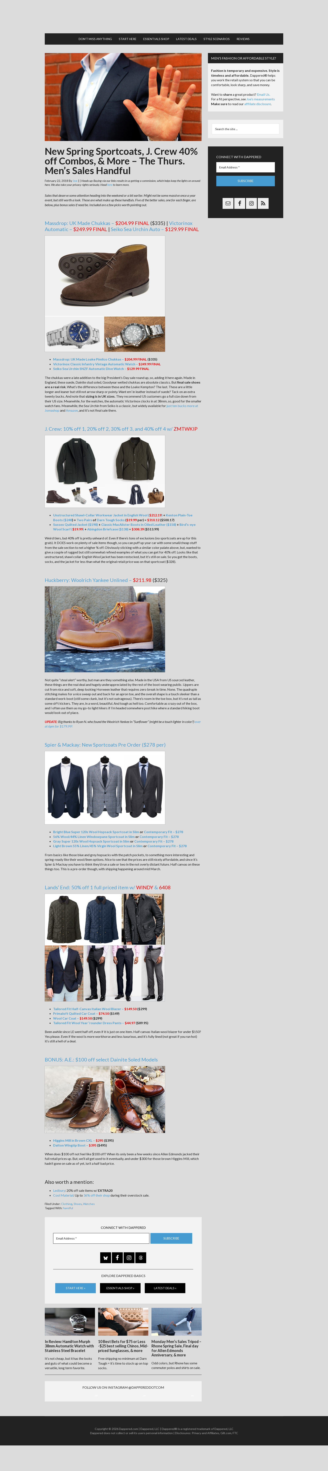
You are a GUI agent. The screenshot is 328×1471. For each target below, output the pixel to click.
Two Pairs (84, 518)
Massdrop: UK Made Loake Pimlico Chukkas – (95, 357)
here (109, 183)
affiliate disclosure (257, 102)
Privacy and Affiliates (205, 1458)
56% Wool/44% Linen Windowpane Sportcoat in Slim (94, 834)
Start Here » (75, 1286)
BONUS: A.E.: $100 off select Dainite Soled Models (101, 1058)
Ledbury (59, 1189)
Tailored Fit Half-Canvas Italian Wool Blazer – (95, 1007)
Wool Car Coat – (72, 1016)
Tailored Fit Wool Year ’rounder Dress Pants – (94, 1021)
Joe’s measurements (260, 97)
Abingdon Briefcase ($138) (107, 527)
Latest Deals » (165, 1286)
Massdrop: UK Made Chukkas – (89, 221)
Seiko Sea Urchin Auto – (147, 227)
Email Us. (263, 92)
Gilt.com (225, 1458)
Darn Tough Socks (111, 518)
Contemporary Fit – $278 (163, 830)
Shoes (78, 1202)
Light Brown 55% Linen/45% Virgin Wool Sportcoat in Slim (98, 844)
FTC (235, 1458)
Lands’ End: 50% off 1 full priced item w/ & (108, 885)
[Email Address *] (101, 1236)
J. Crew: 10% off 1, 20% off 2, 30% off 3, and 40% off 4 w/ (121, 427)
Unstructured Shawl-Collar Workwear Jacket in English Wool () (108, 513)
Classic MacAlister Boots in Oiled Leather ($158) (138, 523)
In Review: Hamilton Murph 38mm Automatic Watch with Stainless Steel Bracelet (69, 1343)
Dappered (164, 15)
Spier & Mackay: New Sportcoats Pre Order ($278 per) (105, 743)
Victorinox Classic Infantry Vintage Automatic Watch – (102, 362)
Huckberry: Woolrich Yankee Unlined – (98, 578)
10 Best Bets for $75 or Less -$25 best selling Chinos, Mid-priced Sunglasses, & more (123, 1343)
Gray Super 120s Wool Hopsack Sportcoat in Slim (91, 839)
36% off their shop (96, 1193)
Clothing (66, 1202)
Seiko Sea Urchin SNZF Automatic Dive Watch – (96, 367)
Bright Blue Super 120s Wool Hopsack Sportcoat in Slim (96, 830)
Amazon (72, 408)
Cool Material (63, 1193)
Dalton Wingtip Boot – (74, 1143)
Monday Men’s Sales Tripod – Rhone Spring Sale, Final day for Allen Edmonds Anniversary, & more (176, 1346)
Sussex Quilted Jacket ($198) (75, 523)
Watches (89, 1202)
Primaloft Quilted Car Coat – (81, 1011)
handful (68, 1206)
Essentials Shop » (120, 1286)
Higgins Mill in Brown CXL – (78, 1138)
